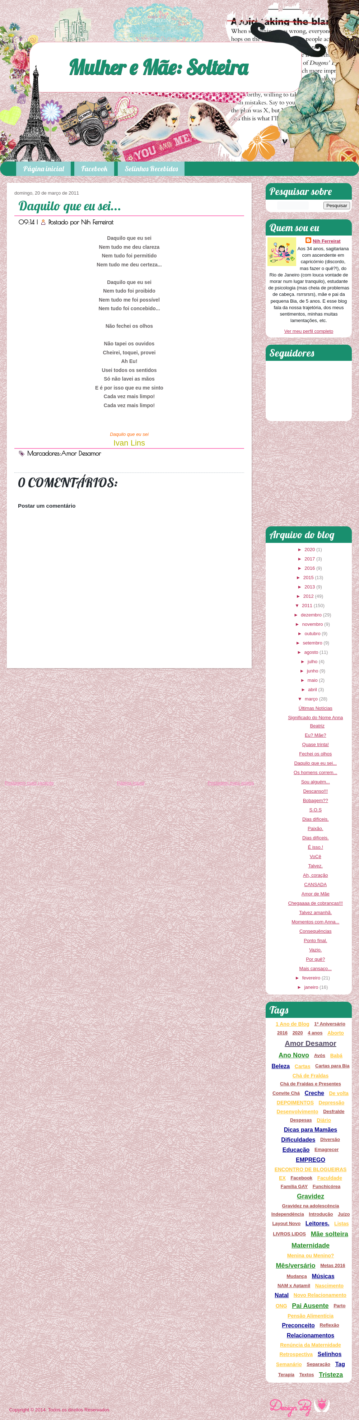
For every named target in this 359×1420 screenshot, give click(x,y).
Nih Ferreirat (97, 222)
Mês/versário (295, 1265)
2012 (308, 596)
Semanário (289, 1364)
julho (312, 661)
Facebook (94, 168)
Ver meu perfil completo (309, 331)
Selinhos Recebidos (151, 168)
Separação (318, 1364)
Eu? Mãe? (315, 735)
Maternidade (311, 1245)
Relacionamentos (310, 1335)
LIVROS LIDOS (289, 1234)
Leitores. (318, 1223)
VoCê (315, 856)
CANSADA (315, 884)
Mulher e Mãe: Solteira (158, 67)
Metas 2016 (332, 1265)
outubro (313, 633)
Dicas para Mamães (310, 1130)
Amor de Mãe (316, 894)
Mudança (296, 1276)
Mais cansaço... (315, 968)
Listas (341, 1223)
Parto (339, 1305)
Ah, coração (315, 875)
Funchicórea (326, 1186)
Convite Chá (286, 1093)
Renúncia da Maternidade (310, 1345)
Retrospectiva (296, 1354)
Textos (306, 1374)
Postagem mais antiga (231, 783)
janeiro (311, 987)
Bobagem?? (315, 800)
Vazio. (315, 950)
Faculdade (329, 1178)
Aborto (335, 1033)
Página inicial (43, 168)
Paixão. (315, 828)
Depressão (332, 1102)
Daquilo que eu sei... (69, 205)
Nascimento (329, 1286)
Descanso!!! (315, 791)
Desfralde (333, 1111)
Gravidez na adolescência (310, 1206)
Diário (324, 1120)
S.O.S (315, 810)
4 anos (315, 1032)
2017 (309, 559)
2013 (309, 587)
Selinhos (330, 1354)
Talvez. (315, 866)
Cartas (303, 1066)
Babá (336, 1055)
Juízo (344, 1214)
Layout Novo (286, 1223)
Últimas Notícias (315, 708)
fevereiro (311, 978)
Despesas (301, 1120)
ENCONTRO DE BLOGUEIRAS (311, 1169)
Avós (319, 1055)
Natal (282, 1295)
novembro (312, 624)
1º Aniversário (329, 1023)
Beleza (281, 1066)
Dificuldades (298, 1140)
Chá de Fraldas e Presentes (310, 1083)
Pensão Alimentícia (311, 1316)
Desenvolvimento (297, 1111)
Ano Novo (294, 1055)
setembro (312, 643)
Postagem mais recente (29, 783)
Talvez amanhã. (315, 912)
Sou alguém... (315, 782)
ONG (281, 1306)
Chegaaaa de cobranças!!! (315, 903)
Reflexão (329, 1325)
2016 (309, 568)
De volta (338, 1093)
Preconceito (298, 1325)
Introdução (321, 1214)
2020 (309, 549)
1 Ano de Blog (292, 1024)
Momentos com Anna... (315, 922)
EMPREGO (310, 1160)
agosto (311, 652)
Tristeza (331, 1374)
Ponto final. (315, 940)
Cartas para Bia (332, 1066)
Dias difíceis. (315, 819)
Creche (314, 1093)
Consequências (315, 931)
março (311, 699)
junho (312, 671)
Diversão (330, 1139)
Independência (287, 1214)
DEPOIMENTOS (295, 1102)
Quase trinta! (315, 744)
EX (282, 1178)
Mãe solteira (329, 1234)
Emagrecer (326, 1149)
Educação (296, 1150)
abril (312, 689)
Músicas (323, 1276)
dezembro (311, 615)
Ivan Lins (129, 442)
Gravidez (310, 1196)
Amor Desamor (81, 453)
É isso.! (315, 847)
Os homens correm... (315, 772)
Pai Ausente (310, 1305)
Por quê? (315, 959)
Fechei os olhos (315, 753)
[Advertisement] (129, 725)
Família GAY (294, 1186)
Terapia (286, 1374)
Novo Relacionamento (320, 1295)
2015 (308, 577)
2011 (307, 605)
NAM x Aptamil (294, 1285)
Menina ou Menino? (310, 1255)
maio (312, 680)
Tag (340, 1364)
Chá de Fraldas (310, 1076)
